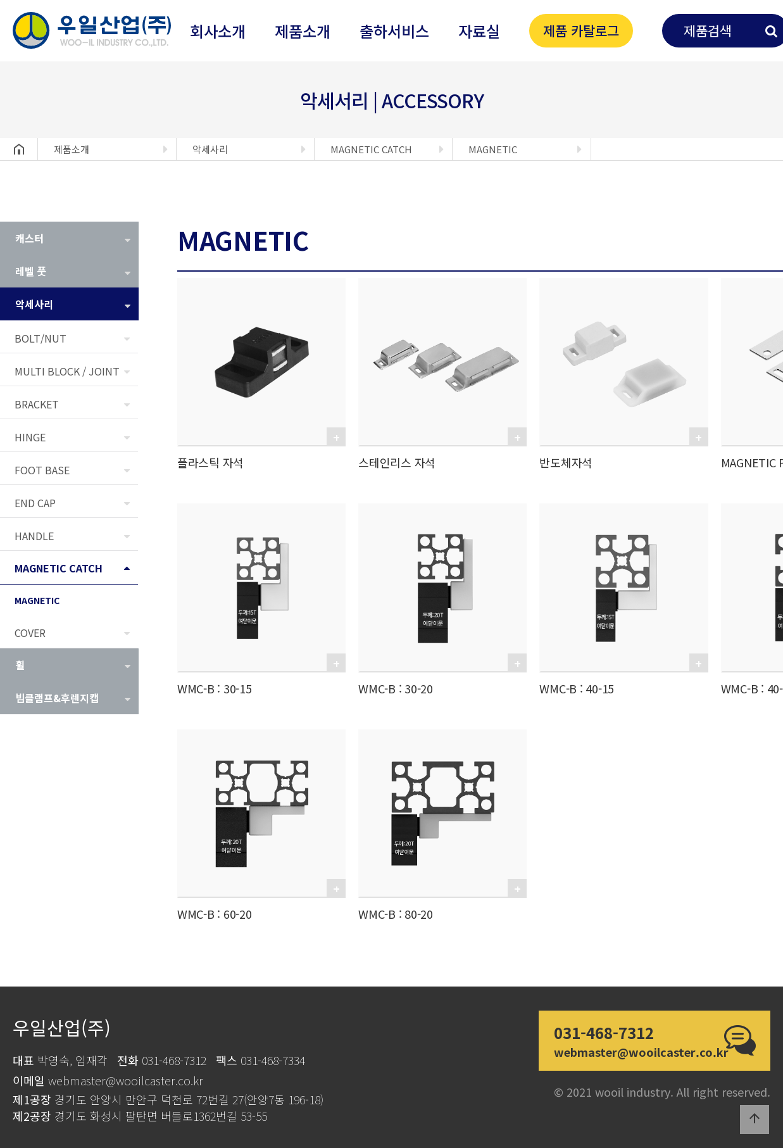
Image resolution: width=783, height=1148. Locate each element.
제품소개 (302, 31)
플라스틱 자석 (210, 462)
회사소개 (218, 31)
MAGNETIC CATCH (371, 149)
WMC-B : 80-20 (395, 913)
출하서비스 (394, 31)
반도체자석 (565, 462)
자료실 (479, 31)
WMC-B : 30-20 (395, 688)
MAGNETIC (492, 149)
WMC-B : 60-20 (214, 913)
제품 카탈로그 (581, 30)
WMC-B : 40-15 (576, 688)
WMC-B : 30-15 (214, 688)
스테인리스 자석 (396, 462)
